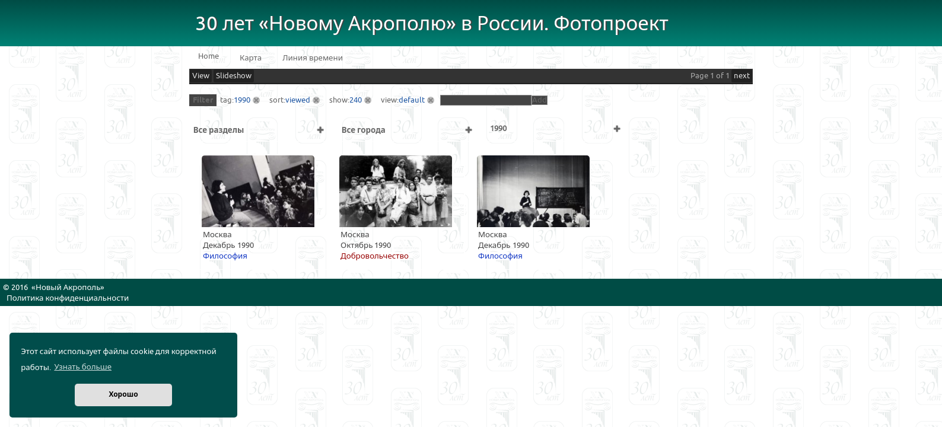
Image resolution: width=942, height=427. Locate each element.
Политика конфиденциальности (68, 298)
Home (208, 56)
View (200, 76)
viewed (297, 100)
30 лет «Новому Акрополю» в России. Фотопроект (432, 24)
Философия (225, 256)
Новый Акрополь (68, 287)
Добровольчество (374, 256)
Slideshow (234, 76)
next (742, 76)
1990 (242, 100)
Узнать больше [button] (83, 367)
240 (355, 100)
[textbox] (486, 100)
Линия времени (312, 58)
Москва (217, 235)
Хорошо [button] (123, 395)
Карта (251, 58)
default (412, 100)
